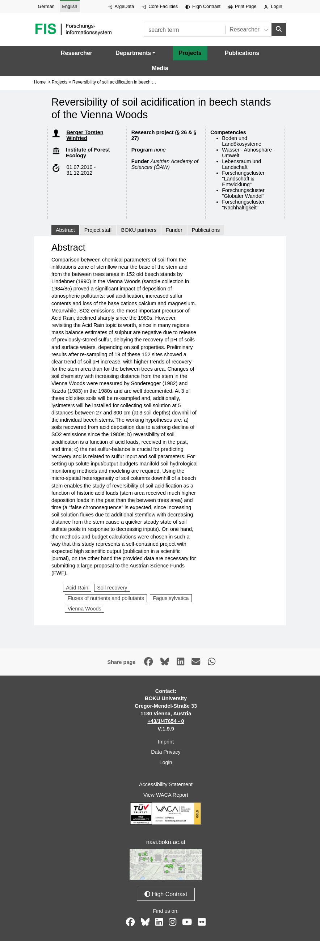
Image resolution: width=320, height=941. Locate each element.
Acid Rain (77, 588)
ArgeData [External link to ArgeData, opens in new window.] (121, 6)
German (46, 6)
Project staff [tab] (98, 230)
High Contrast (202, 6)
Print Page (242, 6)
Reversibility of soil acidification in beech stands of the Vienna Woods (139, 82)
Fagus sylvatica (171, 598)
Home (40, 82)
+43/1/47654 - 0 (165, 721)
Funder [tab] (174, 230)
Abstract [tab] (65, 230)
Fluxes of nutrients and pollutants (106, 598)
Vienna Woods (84, 609)
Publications (242, 53)
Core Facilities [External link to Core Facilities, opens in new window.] (160, 6)
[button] (135, 53)
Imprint (166, 741)
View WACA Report (165, 795)
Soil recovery (112, 588)
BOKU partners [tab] (139, 230)
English (69, 6)
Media (160, 68)
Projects (190, 53)
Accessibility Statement (166, 784)
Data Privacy (166, 752)
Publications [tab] (206, 230)
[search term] (184, 30)
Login (273, 6)
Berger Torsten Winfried (84, 135)
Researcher (76, 53)
